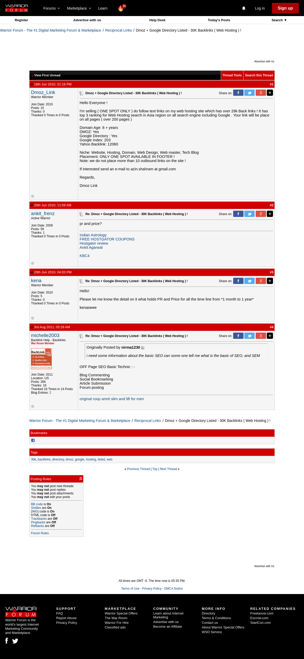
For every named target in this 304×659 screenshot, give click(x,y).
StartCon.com (260, 623)
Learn (104, 8)
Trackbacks (39, 519)
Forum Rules (40, 533)
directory (58, 459)
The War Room (116, 618)
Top (154, 469)
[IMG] (35, 511)
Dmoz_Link (43, 92)
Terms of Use (130, 588)
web (109, 459)
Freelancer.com (261, 613)
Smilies (36, 508)
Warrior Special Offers (121, 613)
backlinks (44, 459)
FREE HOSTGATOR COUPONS (107, 239)
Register (21, 20)
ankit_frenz (43, 213)
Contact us (210, 623)
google (79, 459)
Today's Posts (219, 20)
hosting (91, 459)
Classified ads (115, 627)
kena (36, 280)
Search (278, 20)
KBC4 (84, 256)
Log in (260, 8)
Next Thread (168, 469)
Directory (208, 613)
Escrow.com (259, 618)
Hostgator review (94, 243)
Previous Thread (138, 469)
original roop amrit (95, 399)
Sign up (285, 8)
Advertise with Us (264, 61)
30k (33, 459)
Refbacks (37, 526)
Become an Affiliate (167, 626)
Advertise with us (87, 20)
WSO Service (212, 632)
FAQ (59, 613)
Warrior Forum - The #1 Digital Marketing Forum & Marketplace (50, 30)
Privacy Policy (152, 588)
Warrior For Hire (117, 623)
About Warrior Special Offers (223, 627)
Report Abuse (66, 618)
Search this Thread (259, 75)
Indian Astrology (93, 235)
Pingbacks (38, 522)
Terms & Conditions (216, 618)
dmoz (69, 459)
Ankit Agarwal (91, 247)
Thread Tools (232, 75)
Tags (34, 452)
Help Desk (157, 20)
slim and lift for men (127, 399)
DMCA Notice (173, 588)
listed (101, 459)
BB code (37, 504)
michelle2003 (45, 335)
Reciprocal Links (118, 30)
